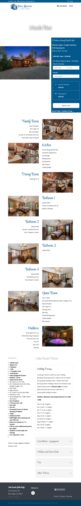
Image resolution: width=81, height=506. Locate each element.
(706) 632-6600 (12, 1)
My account (62, 6)
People (55, 72)
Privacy (62, 496)
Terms (56, 496)
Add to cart (66, 105)
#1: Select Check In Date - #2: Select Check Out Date (66, 62)
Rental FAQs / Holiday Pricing (62, 111)
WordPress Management (33, 503)
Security (69, 496)
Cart (71, 6)
